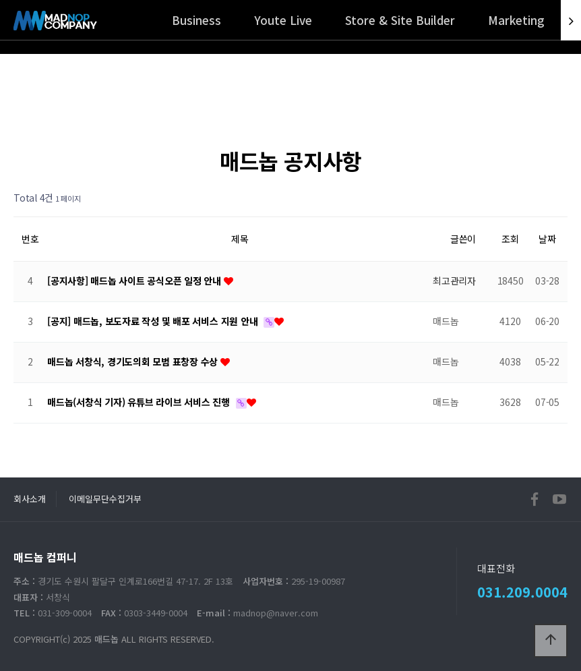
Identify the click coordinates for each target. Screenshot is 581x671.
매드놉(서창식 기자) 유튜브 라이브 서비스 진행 (140, 402)
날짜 (547, 238)
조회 (510, 238)
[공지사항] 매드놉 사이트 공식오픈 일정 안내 (135, 280)
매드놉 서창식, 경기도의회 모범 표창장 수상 (133, 361)
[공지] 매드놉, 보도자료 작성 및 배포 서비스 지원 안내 (153, 321)
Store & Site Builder (400, 19)
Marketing (516, 19)
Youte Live (283, 19)
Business (196, 19)
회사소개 (29, 498)
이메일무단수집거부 (105, 498)
